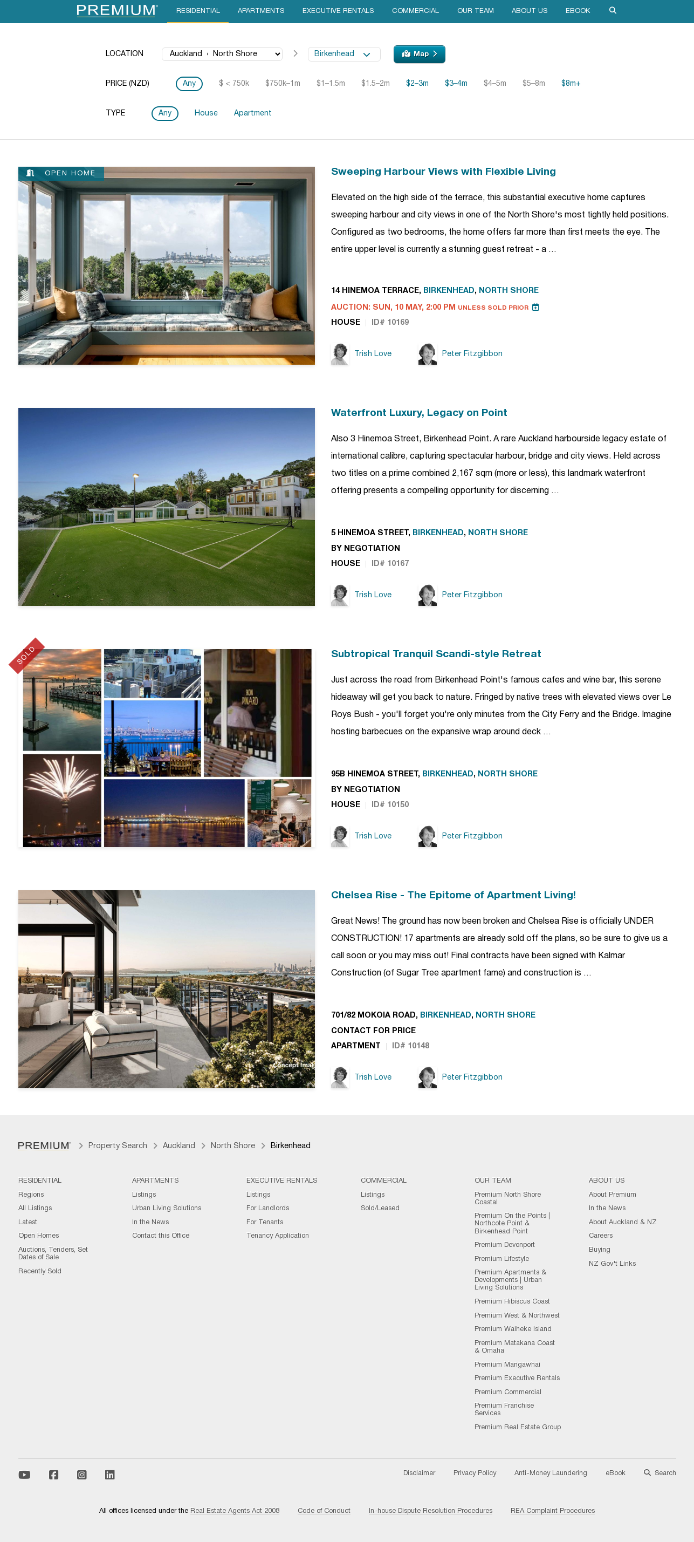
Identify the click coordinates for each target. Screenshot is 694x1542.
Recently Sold (39, 1271)
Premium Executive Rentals (517, 1378)
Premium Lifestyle (502, 1259)
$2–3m (417, 83)
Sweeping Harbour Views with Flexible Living (443, 172)
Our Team (475, 11)
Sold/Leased (380, 1208)
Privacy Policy (474, 1473)
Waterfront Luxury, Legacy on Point (419, 413)
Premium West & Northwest (517, 1316)
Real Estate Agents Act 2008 (234, 1511)
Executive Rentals (338, 11)
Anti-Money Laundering (550, 1473)
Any (189, 83)
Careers (601, 1236)
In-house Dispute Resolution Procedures (430, 1511)
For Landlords (267, 1208)
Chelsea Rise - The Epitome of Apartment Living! (453, 895)
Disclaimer (419, 1473)
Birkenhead (342, 54)
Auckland (179, 1146)
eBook (578, 11)
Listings (144, 1195)
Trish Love (361, 354)
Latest (27, 1222)
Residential (198, 11)
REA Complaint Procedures (553, 1511)
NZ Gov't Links (612, 1264)
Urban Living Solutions (166, 1208)
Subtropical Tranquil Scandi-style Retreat (436, 654)
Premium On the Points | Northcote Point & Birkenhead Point (512, 1223)
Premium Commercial (508, 1392)
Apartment (253, 113)
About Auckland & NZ (623, 1222)
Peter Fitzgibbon (460, 354)
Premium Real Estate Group (518, 1427)
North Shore (509, 291)
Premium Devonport (505, 1245)
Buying (599, 1250)
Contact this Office (160, 1236)
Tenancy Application (277, 1236)
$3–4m (456, 83)
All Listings (35, 1208)
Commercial (415, 11)
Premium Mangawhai (507, 1365)
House (206, 113)
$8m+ (571, 83)
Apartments (261, 11)
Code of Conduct (324, 1511)
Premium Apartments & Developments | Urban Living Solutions (510, 1280)
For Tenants (264, 1222)
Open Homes (38, 1236)
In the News (150, 1222)
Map (419, 54)
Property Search (117, 1146)
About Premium (612, 1195)
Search (660, 1473)
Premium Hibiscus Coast (512, 1302)
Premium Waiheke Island (513, 1329)
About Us (529, 11)
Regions (31, 1195)
